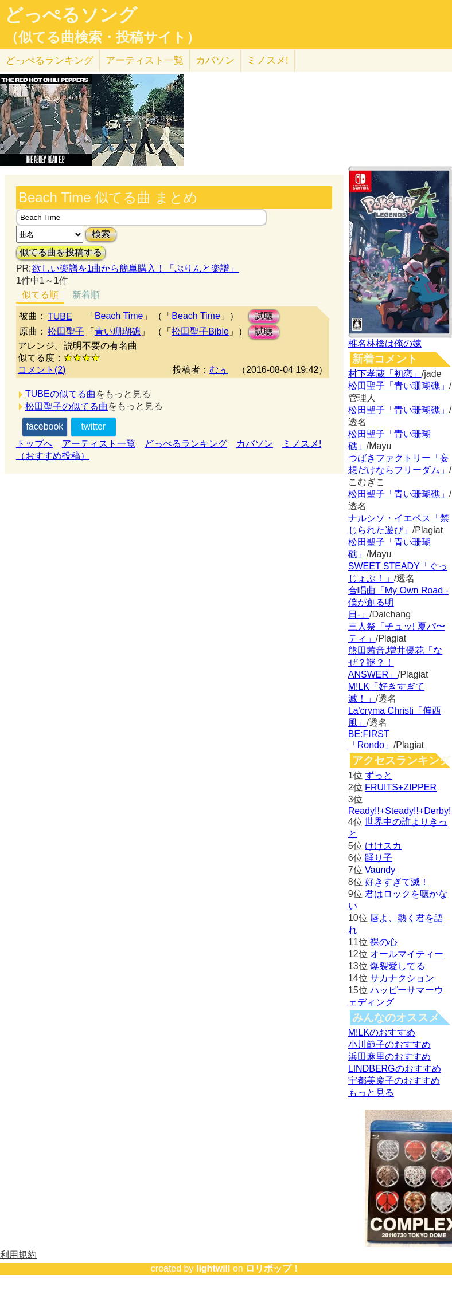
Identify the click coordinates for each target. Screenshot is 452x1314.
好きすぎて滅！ (397, 882)
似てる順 (40, 295)
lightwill (213, 1268)
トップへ (34, 444)
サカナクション (402, 978)
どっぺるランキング (186, 444)
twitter (93, 426)
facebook (44, 426)
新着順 (86, 295)
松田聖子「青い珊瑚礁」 (398, 386)
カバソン (215, 60)
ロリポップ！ (273, 1268)
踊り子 (378, 858)
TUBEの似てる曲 (60, 394)
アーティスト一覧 (98, 444)
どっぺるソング (71, 15)
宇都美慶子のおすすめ (394, 1080)
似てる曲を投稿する (61, 252)
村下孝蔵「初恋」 (385, 374)
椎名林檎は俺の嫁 (385, 343)
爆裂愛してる (397, 966)
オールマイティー (406, 954)
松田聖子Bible (200, 331)
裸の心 (384, 942)
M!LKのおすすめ (381, 1032)
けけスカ (383, 846)
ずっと (378, 775)
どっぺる (49, 60)
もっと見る (371, 1092)
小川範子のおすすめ (389, 1044)
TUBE (60, 316)
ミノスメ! (268, 60)
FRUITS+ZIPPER (401, 787)
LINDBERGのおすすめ (394, 1068)
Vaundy (380, 870)
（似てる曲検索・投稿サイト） (102, 37)
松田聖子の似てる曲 (66, 406)
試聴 (264, 316)
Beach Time (119, 316)
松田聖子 (66, 331)
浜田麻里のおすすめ (389, 1056)
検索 (101, 234)
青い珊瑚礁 (118, 331)
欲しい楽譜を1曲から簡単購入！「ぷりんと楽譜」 (135, 268)
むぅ (218, 370)
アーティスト (145, 60)
